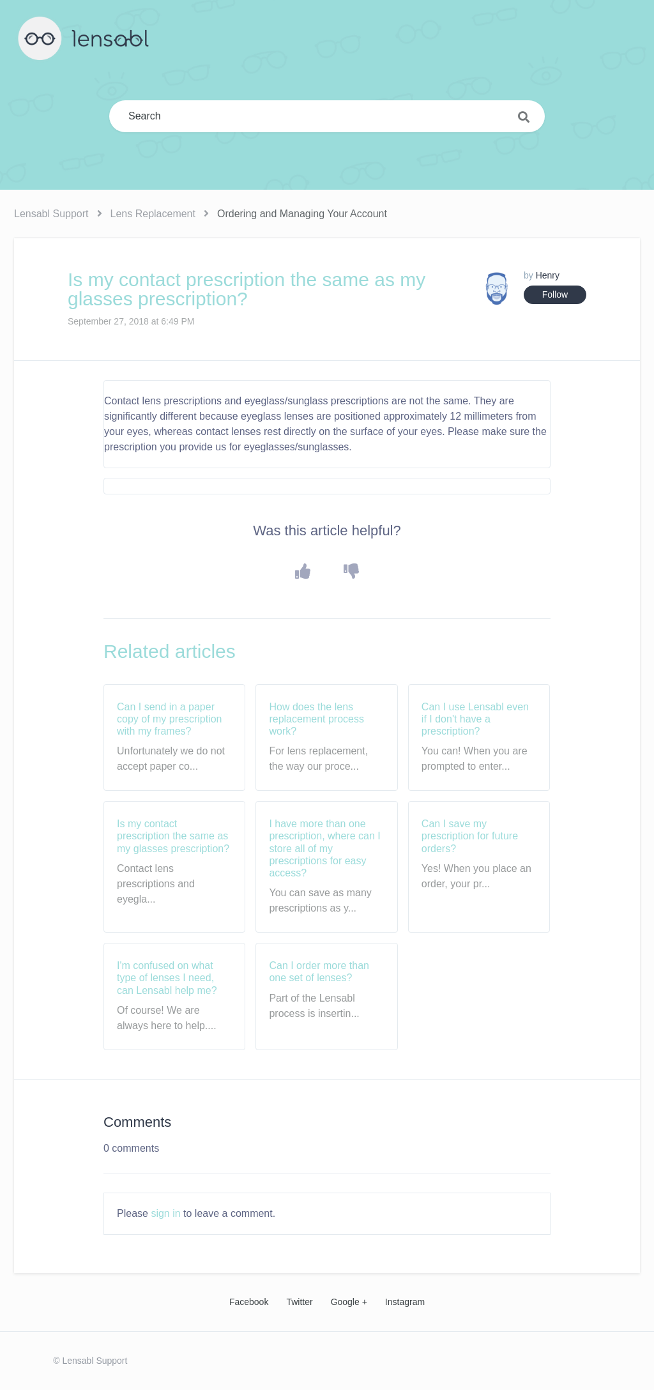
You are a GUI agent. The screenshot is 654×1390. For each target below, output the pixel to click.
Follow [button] (555, 294)
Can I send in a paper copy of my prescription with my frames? (169, 719)
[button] (303, 571)
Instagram (405, 1302)
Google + (349, 1302)
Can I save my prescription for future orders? (470, 835)
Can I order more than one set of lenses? (319, 971)
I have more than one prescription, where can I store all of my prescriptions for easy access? (324, 848)
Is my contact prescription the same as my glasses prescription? (173, 835)
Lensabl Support (51, 213)
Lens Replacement (152, 213)
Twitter (299, 1302)
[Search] (327, 116)
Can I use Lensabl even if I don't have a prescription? (475, 719)
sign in (165, 1213)
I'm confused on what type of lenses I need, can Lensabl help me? (167, 977)
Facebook (248, 1302)
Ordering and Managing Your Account (302, 213)
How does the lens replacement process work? (316, 719)
